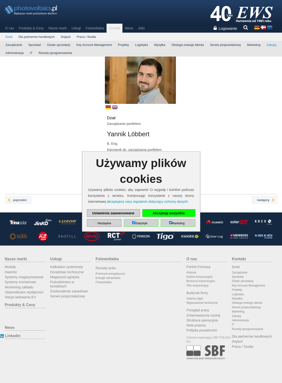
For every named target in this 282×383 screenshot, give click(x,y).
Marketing (253, 45)
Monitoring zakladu (19, 287)
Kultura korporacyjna (199, 276)
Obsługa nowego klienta (187, 45)
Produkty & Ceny (31, 28)
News (129, 28)
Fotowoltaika (94, 28)
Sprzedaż (34, 45)
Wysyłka (160, 45)
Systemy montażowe (20, 282)
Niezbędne (104, 223)
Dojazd (65, 37)
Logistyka (141, 45)
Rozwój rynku (106, 268)
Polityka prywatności (201, 330)
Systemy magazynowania (24, 277)
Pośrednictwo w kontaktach (62, 284)
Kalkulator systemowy (66, 267)
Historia (191, 272)
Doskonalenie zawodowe (69, 291)
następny (263, 200)
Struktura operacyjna (202, 320)
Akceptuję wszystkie (168, 213)
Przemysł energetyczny (110, 273)
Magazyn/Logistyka (64, 277)
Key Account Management (94, 45)
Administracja (14, 53)
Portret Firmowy (198, 267)
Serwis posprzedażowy (225, 45)
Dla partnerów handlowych (36, 37)
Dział (8, 37)
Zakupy (272, 45)
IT (31, 53)
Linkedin (13, 336)
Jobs (141, 28)
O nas (9, 28)
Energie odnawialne (108, 278)
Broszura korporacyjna (200, 281)
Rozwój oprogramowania (55, 53)
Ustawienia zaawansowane (113, 213)
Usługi (76, 28)
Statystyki (141, 223)
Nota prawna (196, 325)
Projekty (123, 45)
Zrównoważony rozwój (203, 315)
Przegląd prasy (197, 310)
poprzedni (20, 200)
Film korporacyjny (197, 285)
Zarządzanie (13, 45)
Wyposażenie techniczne (202, 302)
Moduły (10, 267)
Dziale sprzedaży (58, 45)
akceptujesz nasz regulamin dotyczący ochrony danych (147, 201)
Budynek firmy (197, 293)
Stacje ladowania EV (20, 297)
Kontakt (114, 28)
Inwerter (11, 272)
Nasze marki (57, 28)
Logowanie (228, 28)
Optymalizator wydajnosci (24, 292)
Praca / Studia (86, 37)
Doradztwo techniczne (67, 272)
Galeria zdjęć (194, 298)
